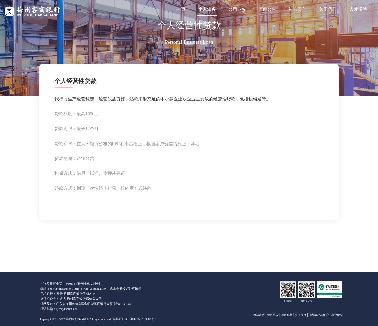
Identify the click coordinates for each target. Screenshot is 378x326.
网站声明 (259, 315)
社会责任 (297, 9)
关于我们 (328, 9)
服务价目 (300, 315)
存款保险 (337, 315)
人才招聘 (358, 9)
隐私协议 (272, 315)
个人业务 (207, 9)
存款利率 (286, 315)
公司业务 (237, 9)
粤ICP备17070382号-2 (143, 319)
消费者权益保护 (319, 315)
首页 (181, 9)
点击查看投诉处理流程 (125, 288)
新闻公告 (267, 9)
